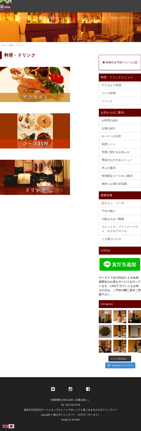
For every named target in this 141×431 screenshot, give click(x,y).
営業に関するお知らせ (116, 152)
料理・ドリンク (62, 17)
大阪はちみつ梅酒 (113, 218)
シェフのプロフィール (91, 17)
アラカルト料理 (111, 85)
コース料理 (109, 93)
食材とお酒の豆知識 (114, 183)
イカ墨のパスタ (111, 238)
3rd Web (75, 419)
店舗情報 (41, 17)
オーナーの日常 (111, 136)
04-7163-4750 (73, 405)
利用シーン (109, 144)
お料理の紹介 (110, 120)
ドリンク (107, 101)
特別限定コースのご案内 (117, 175)
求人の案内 (23, 17)
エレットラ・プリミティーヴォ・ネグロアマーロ (120, 229)
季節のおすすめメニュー (117, 160)
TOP (3, 45)
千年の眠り (109, 211)
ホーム (7, 17)
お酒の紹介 (109, 128)
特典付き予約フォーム (124, 17)
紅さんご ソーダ (113, 203)
